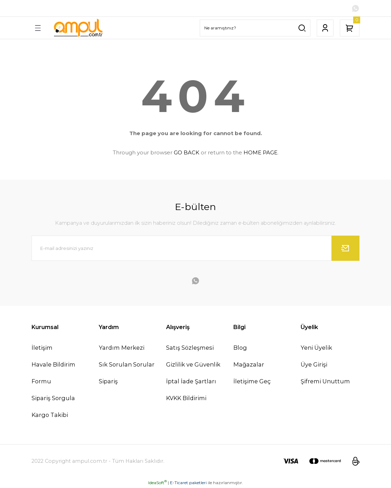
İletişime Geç (252, 381)
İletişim (42, 347)
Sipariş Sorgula (53, 398)
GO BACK (186, 152)
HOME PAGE (260, 152)
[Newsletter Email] (195, 248)
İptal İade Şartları (191, 381)
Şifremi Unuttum (325, 381)
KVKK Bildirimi (186, 398)
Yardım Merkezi (121, 347)
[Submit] (345, 248)
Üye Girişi (314, 364)
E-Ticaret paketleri (188, 483)
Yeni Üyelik (316, 347)
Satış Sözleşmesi (190, 347)
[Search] (255, 28)
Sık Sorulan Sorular (127, 364)
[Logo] (77, 28)
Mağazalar (248, 364)
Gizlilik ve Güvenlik (193, 364)
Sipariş (108, 381)
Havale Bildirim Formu (53, 373)
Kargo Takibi (50, 415)
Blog (240, 347)
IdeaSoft (157, 483)
